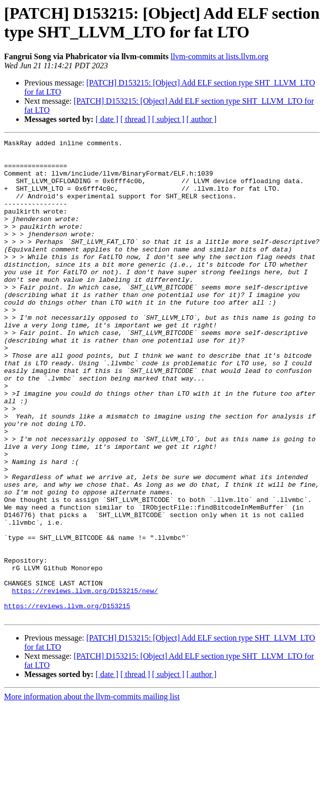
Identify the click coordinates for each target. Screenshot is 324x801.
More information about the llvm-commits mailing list (92, 792)
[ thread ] (135, 119)
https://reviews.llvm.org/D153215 (67, 699)
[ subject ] (168, 119)
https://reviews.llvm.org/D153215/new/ (85, 681)
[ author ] (202, 119)
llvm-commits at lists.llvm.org (219, 56)
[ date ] (107, 119)
